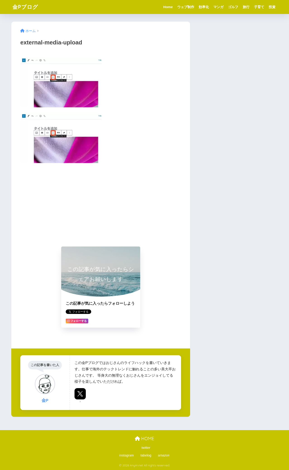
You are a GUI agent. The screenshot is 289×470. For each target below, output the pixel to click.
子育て (259, 7)
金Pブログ (25, 7)
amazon (164, 455)
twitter (146, 447)
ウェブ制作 (185, 7)
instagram (126, 455)
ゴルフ (233, 7)
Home (168, 7)
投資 (272, 7)
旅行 (246, 7)
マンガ (218, 7)
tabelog (145, 455)
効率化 (204, 7)
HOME (144, 438)
